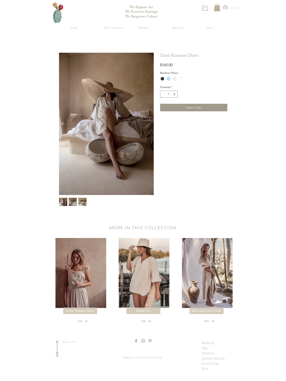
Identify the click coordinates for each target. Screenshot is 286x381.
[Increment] (174, 94)
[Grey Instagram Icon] (143, 340)
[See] (80, 321)
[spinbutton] (168, 94)
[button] (217, 7)
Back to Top (69, 341)
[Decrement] (163, 94)
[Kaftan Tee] (143, 311)
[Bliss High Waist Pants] (207, 311)
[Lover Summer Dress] (80, 311)
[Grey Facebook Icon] (136, 340)
